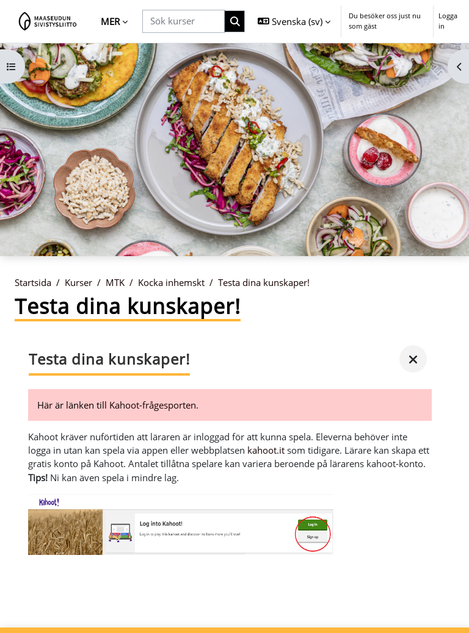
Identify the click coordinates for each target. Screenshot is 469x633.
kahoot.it (266, 450)
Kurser (78, 282)
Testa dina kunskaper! (264, 282)
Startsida (33, 282)
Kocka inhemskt (171, 282)
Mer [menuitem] (110, 21)
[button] (294, 21)
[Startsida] (48, 21)
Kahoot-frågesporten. (153, 405)
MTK (115, 282)
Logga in (447, 20)
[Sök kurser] (183, 21)
